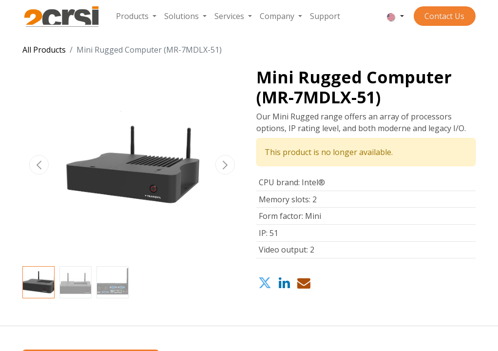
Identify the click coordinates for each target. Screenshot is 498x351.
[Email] (303, 283)
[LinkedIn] (284, 283)
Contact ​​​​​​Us (444, 16)
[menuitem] (136, 16)
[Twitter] (264, 283)
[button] (39, 165)
